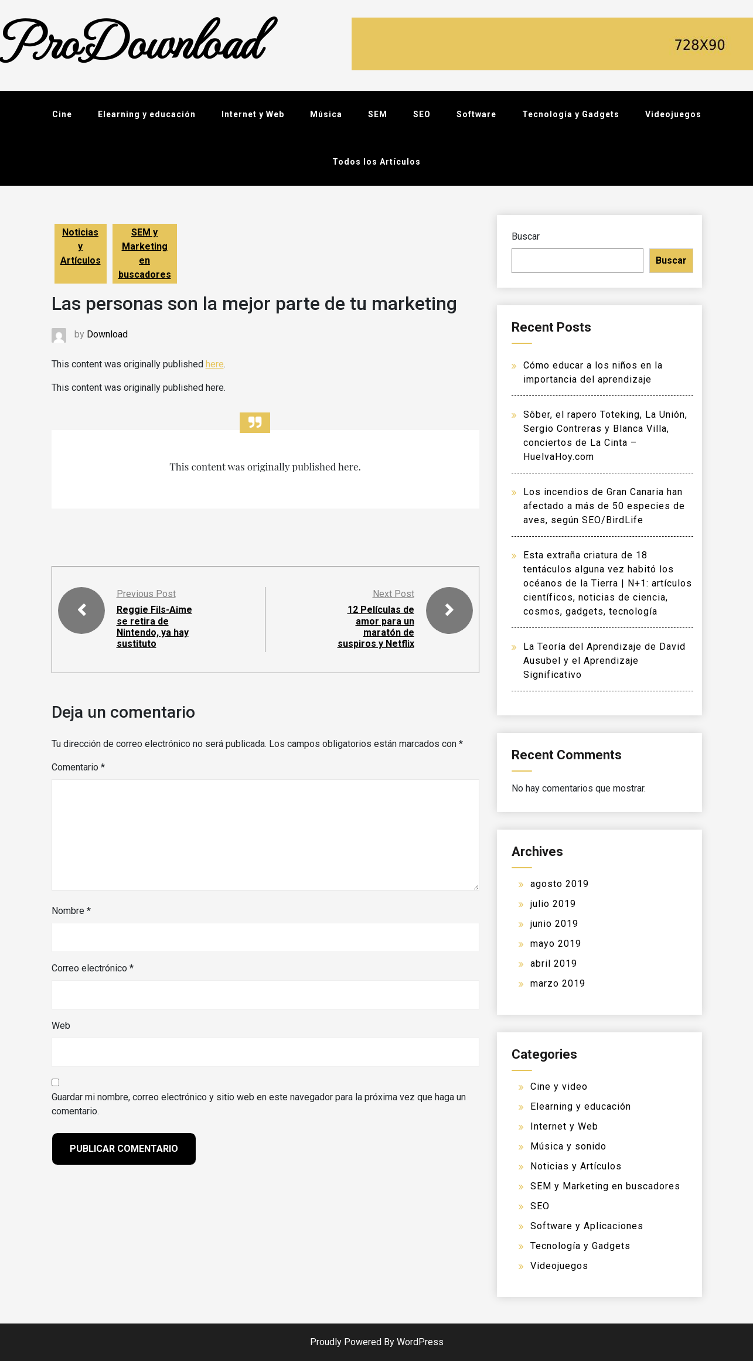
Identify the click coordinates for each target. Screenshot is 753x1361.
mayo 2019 (555, 943)
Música (326, 114)
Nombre (71, 910)
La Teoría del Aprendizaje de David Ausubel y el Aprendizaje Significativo (604, 660)
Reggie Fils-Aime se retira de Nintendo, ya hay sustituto (154, 626)
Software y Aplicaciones (586, 1226)
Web (61, 1025)
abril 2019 (553, 963)
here (215, 364)
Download (107, 334)
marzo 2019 (557, 983)
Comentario (78, 767)
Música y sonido (568, 1146)
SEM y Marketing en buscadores (144, 253)
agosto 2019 (559, 883)
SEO (422, 114)
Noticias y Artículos (80, 246)
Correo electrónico (93, 968)
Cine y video (559, 1086)
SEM (377, 114)
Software (476, 114)
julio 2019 (553, 903)
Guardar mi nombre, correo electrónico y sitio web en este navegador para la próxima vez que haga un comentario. (259, 1104)
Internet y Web (253, 114)
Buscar (526, 236)
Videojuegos (673, 114)
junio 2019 (554, 923)
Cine (62, 114)
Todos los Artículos (376, 161)
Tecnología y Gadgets (570, 114)
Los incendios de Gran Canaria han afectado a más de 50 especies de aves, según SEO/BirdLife (604, 506)
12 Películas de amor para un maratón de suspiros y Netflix (376, 626)
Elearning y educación (147, 114)
